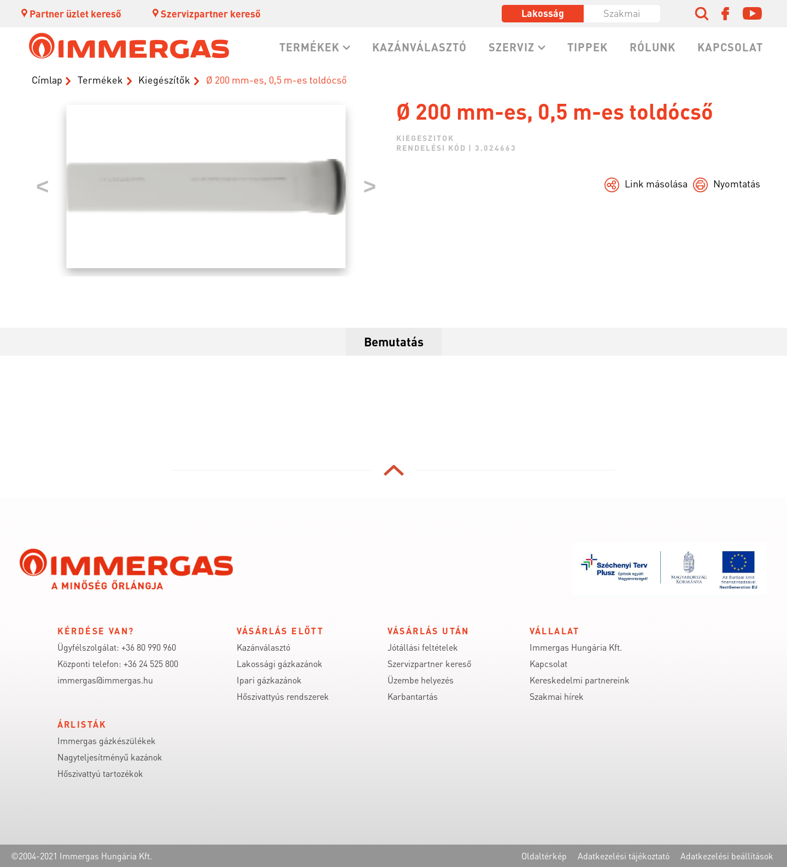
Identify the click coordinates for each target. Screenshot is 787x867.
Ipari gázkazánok (269, 680)
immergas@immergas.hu (105, 680)
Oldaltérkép (544, 856)
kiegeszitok (425, 138)
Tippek (587, 47)
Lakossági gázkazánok (279, 663)
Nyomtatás (736, 183)
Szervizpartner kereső (206, 13)
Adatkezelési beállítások (726, 856)
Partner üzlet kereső (70, 13)
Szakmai (622, 13)
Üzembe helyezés (420, 680)
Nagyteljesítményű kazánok (109, 757)
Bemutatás (394, 341)
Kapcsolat (730, 47)
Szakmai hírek (557, 696)
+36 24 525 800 (151, 663)
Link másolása (656, 183)
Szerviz (512, 47)
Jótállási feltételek (422, 647)
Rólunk (653, 47)
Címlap (47, 79)
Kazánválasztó (419, 47)
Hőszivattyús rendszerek (283, 696)
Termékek (309, 47)
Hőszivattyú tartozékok (100, 773)
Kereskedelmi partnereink (580, 680)
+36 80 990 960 (148, 647)
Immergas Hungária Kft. (576, 647)
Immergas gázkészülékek (106, 740)
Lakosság (542, 13)
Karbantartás (412, 696)
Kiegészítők (164, 79)
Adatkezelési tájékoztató (623, 856)
